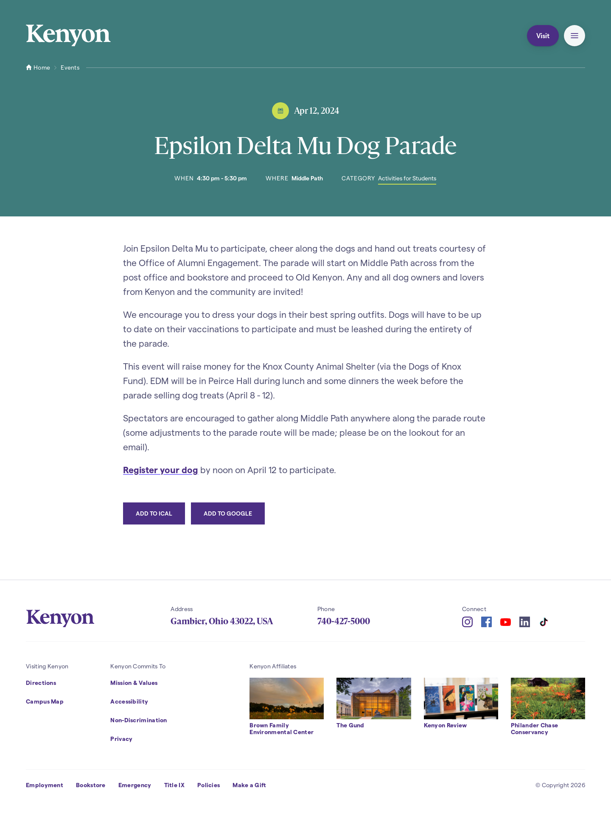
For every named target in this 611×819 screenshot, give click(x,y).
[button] (574, 35)
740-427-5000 (343, 621)
